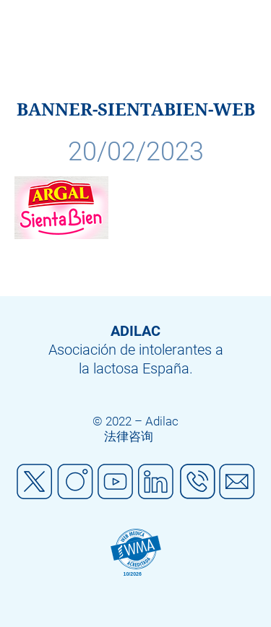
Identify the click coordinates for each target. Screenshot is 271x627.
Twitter (34, 482)
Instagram (75, 482)
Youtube (115, 482)
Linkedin (156, 482)
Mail (237, 482)
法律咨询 (128, 436)
